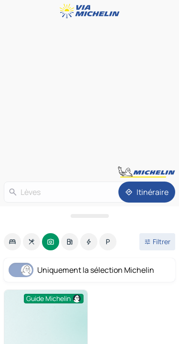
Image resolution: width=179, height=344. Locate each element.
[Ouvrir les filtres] (157, 241)
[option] (12, 241)
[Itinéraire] (146, 192)
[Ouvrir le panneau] (89, 216)
